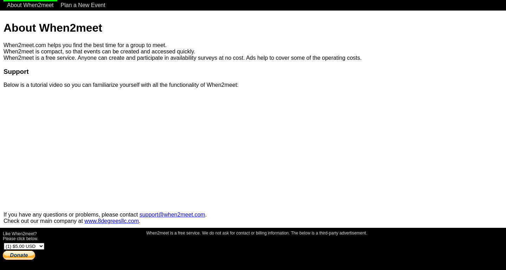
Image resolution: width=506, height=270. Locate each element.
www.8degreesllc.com (111, 221)
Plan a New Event (83, 5)
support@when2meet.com (172, 215)
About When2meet (30, 5)
